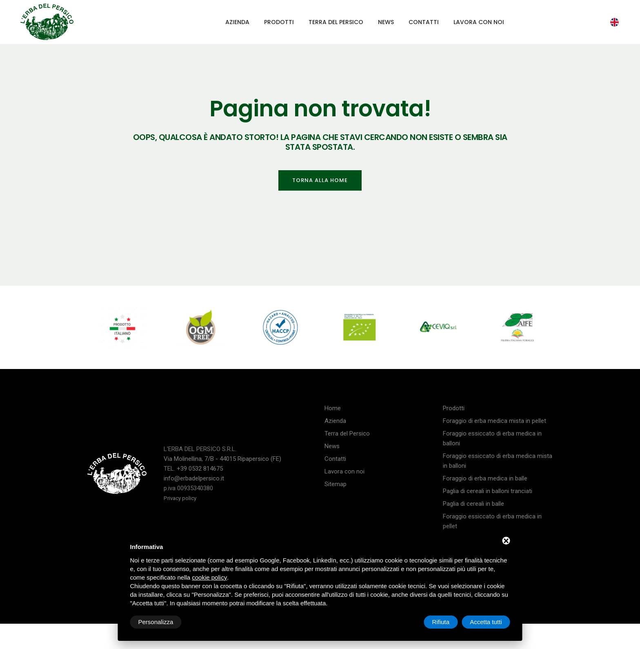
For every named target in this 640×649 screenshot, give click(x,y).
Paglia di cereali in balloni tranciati (487, 491)
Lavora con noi (478, 22)
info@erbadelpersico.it (194, 478)
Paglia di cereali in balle (473, 503)
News (386, 22)
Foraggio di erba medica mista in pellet (494, 421)
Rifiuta (441, 621)
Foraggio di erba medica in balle (485, 478)
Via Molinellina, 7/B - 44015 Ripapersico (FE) (222, 458)
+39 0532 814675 (200, 468)
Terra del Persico (336, 22)
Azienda (237, 22)
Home (332, 408)
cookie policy (209, 577)
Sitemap (335, 484)
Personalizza (155, 621)
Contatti (424, 22)
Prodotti (279, 22)
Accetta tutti (486, 621)
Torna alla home (320, 180)
